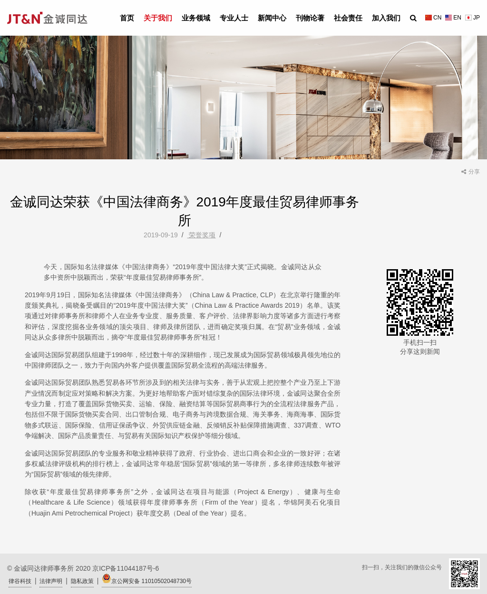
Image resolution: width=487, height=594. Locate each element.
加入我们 (386, 18)
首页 (127, 18)
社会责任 (348, 18)
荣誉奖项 (201, 235)
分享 (470, 171)
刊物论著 (310, 18)
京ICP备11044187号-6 (125, 568)
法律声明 (50, 581)
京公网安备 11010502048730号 (147, 579)
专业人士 (234, 18)
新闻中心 (272, 18)
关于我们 (158, 18)
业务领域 (196, 18)
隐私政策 (82, 581)
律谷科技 (20, 581)
